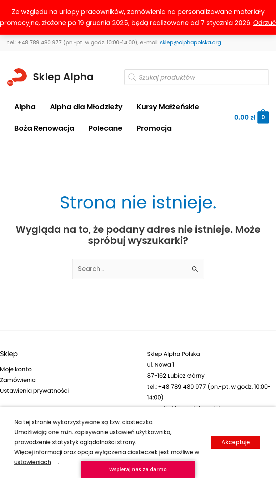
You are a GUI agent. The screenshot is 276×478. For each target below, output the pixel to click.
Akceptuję (235, 442)
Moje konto (16, 369)
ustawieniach (32, 462)
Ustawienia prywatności (34, 391)
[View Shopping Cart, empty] (251, 117)
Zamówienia (18, 380)
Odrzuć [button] (264, 22)
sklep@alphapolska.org (190, 42)
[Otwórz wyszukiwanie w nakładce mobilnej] (196, 77)
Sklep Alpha (63, 77)
